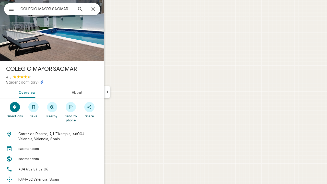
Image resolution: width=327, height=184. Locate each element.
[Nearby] (70, 109)
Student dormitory (40, 82)
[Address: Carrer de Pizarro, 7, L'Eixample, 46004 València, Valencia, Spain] (70, 136)
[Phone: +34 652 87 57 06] (70, 169)
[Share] (107, 109)
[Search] (98, 9)
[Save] (52, 109)
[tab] (44, 92)
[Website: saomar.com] (70, 159)
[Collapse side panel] (126, 92)
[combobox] (60, 9)
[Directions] (33, 109)
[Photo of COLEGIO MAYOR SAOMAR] (70, 30)
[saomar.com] (70, 149)
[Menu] (9, 8)
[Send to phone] (89, 111)
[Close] (112, 9)
